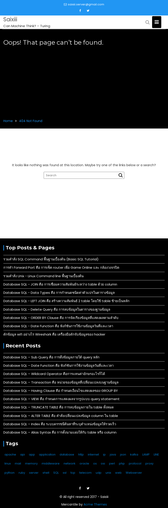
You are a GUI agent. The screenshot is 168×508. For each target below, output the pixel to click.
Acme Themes (95, 504)
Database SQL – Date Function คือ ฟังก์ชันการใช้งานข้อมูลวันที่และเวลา (58, 365)
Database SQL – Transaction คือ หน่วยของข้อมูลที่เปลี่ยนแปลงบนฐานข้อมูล (60, 382)
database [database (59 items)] (67, 454)
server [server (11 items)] (34, 473)
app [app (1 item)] (32, 454)
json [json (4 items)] (123, 454)
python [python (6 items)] (9, 473)
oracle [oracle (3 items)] (84, 463)
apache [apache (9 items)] (10, 454)
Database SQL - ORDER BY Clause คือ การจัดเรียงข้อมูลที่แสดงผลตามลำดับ (60, 317)
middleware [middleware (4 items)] (51, 463)
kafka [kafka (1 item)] (134, 454)
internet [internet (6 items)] (93, 454)
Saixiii (10, 19)
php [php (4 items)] (122, 463)
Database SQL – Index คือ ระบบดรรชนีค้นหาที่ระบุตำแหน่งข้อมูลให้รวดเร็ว (59, 424)
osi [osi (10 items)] (103, 463)
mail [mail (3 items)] (18, 463)
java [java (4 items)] (113, 454)
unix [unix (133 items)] (108, 473)
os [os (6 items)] (95, 463)
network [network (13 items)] (69, 463)
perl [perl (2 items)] (112, 463)
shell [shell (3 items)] (46, 473)
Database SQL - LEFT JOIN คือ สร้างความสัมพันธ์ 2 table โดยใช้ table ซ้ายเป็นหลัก (66, 301)
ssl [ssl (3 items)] (65, 473)
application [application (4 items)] (47, 454)
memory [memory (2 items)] (31, 463)
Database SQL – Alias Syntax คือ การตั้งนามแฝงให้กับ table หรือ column (59, 432)
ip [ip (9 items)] (104, 454)
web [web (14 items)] (118, 473)
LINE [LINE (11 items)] (156, 454)
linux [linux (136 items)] (7, 463)
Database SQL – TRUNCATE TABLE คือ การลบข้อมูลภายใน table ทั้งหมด (58, 407)
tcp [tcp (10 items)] (73, 473)
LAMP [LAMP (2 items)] (146, 454)
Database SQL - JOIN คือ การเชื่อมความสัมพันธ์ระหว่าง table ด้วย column (60, 284)
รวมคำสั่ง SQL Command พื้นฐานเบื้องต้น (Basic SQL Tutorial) (51, 259)
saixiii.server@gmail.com (84, 4)
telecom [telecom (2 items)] (85, 473)
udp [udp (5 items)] (98, 473)
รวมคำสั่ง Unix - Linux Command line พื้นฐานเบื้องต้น (43, 276)
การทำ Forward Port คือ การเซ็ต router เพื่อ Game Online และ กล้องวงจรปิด (61, 267)
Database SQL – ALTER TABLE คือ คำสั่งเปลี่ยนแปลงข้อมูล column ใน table (60, 415)
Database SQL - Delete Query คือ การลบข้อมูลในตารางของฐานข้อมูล (56, 309)
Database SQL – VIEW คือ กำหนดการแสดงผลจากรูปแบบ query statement (61, 399)
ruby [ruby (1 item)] (22, 473)
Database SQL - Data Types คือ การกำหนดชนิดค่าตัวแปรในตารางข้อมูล (59, 292)
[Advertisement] (84, 79)
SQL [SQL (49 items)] (56, 473)
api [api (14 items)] (22, 454)
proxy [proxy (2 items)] (149, 463)
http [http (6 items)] (81, 454)
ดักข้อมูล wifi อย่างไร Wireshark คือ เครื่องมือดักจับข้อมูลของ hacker (54, 334)
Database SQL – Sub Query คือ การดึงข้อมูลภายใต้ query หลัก (51, 357)
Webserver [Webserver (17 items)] (134, 473)
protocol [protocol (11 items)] (135, 463)
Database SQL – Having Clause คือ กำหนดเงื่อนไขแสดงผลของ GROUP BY (60, 390)
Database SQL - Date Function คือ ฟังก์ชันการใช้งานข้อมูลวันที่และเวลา (58, 326)
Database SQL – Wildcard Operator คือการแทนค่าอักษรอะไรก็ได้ (54, 373)
